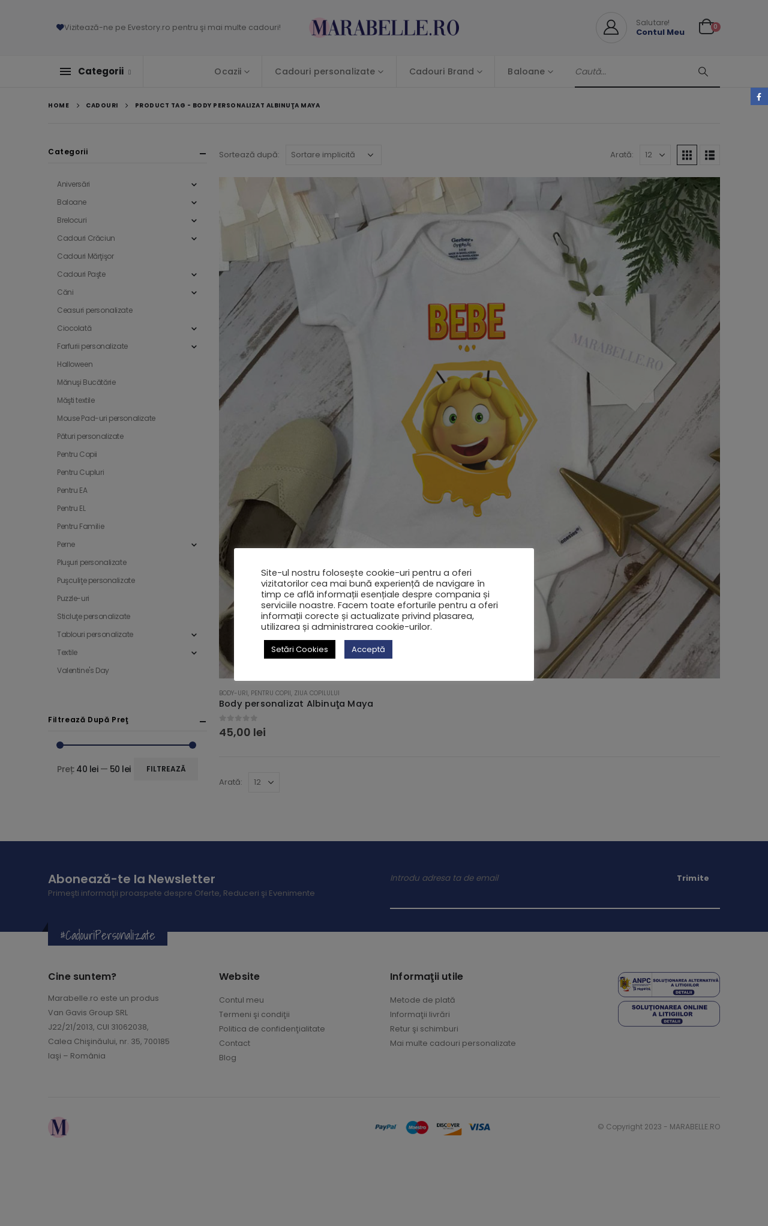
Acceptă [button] (368, 649)
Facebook (759, 96)
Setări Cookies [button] (299, 649)
